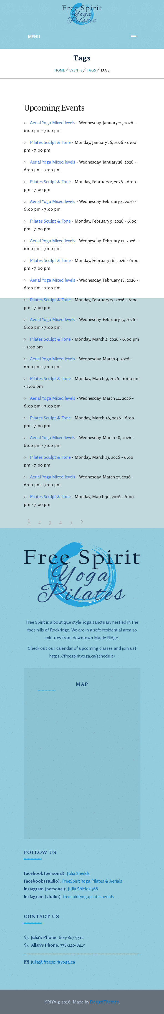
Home (60, 70)
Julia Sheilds (78, 873)
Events (75, 70)
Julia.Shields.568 (83, 888)
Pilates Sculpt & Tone (50, 142)
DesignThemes (104, 1002)
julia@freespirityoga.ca (53, 962)
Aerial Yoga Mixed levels (52, 122)
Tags (91, 70)
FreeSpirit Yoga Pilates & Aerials (92, 881)
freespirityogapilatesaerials (88, 896)
